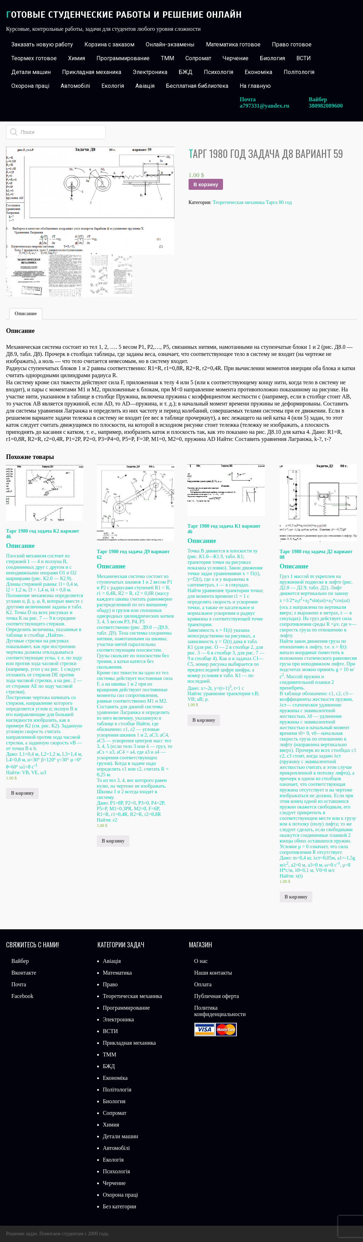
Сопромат (198, 58)
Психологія (218, 72)
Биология (272, 58)
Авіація (145, 86)
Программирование (123, 58)
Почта (18, 984)
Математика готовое (233, 44)
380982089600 (326, 106)
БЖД (185, 72)
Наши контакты (213, 973)
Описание (26, 313)
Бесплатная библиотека (197, 86)
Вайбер (20, 961)
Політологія (299, 72)
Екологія (112, 86)
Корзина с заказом (109, 44)
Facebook (22, 996)
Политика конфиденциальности (220, 1011)
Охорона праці (30, 86)
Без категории (119, 1206)
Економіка (258, 72)
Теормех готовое (34, 58)
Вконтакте (23, 973)
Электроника (150, 72)
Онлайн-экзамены (170, 44)
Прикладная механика (91, 72)
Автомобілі (75, 86)
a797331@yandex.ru (264, 106)
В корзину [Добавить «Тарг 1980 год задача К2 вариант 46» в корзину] (22, 793)
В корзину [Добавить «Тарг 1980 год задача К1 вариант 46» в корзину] (203, 720)
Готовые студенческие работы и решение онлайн (124, 15)
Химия (76, 58)
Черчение (235, 58)
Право (110, 984)
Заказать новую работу (42, 44)
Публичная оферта (216, 996)
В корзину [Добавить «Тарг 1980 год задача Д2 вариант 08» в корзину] (296, 897)
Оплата (203, 984)
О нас (201, 961)
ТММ (167, 58)
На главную (255, 86)
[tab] (25, 313)
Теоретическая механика (132, 996)
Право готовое (292, 44)
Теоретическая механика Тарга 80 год (252, 202)
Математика (117, 973)
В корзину (206, 184)
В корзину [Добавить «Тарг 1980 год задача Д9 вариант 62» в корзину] (113, 841)
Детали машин (31, 72)
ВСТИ (303, 58)
